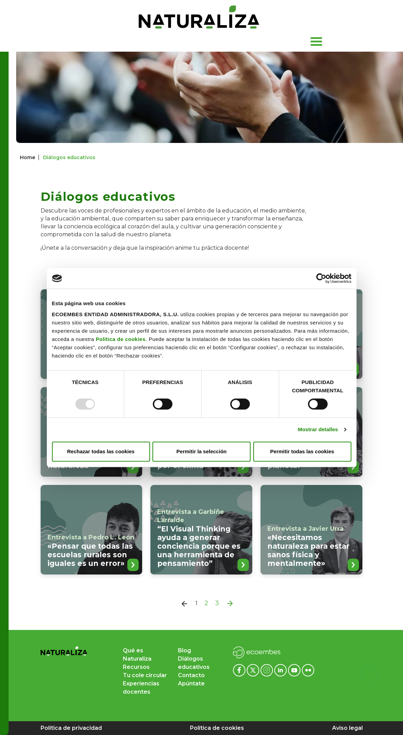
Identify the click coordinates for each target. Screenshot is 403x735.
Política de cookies (121, 339)
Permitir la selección (202, 451)
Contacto (191, 675)
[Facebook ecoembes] (240, 669)
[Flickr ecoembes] (308, 669)
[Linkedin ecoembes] (281, 669)
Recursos (136, 667)
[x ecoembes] (254, 669)
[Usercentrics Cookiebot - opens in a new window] (321, 278)
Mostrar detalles (318, 429)
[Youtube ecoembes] (295, 669)
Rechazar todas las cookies (101, 451)
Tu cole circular (145, 675)
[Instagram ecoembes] (267, 669)
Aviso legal (347, 728)
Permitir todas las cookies (302, 451)
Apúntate (191, 683)
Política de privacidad (71, 728)
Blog (184, 650)
